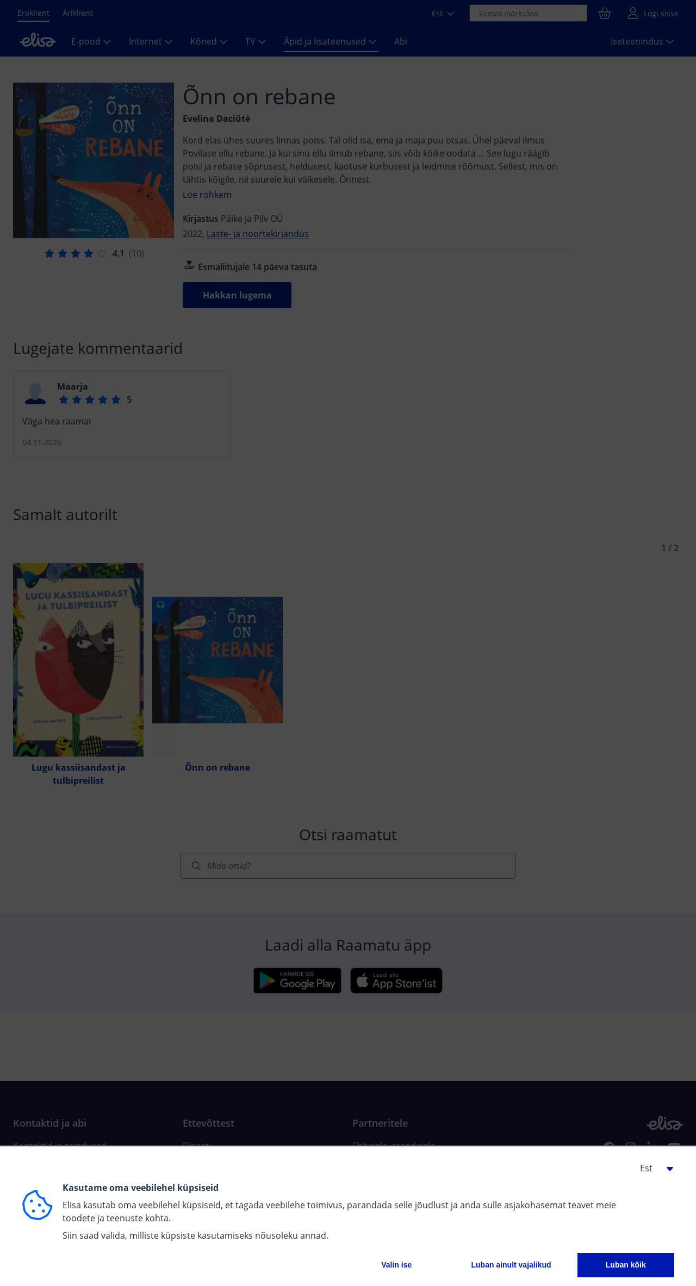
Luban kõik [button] (626, 1264)
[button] (652, 1168)
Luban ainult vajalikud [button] (511, 1264)
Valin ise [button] (396, 1264)
